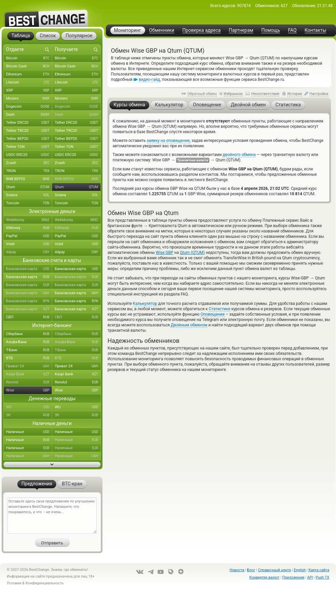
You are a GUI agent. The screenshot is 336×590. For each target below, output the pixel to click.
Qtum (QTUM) (192, 252)
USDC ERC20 (29, 155)
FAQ (292, 30)
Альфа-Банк (29, 342)
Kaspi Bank (29, 374)
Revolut (29, 382)
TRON (29, 171)
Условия (14, 583)
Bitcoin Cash (29, 66)
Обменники (161, 30)
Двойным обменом (189, 325)
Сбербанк (29, 334)
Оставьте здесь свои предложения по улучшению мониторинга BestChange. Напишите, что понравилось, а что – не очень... (52, 515)
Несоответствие (265, 94)
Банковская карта (29, 269)
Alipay (29, 252)
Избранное (233, 94)
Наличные (29, 432)
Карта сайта (318, 570)
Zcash (29, 163)
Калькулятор (145, 303)
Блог (251, 570)
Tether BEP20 (29, 139)
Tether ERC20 (29, 123)
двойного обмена (239, 154)
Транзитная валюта (192, 160)
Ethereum (29, 74)
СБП (29, 317)
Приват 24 (29, 366)
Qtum (29, 187)
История (294, 94)
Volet (29, 244)
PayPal (29, 236)
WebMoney (29, 220)
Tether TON (29, 147)
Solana (29, 195)
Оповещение (213, 314)
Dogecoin (29, 107)
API (310, 577)
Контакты (315, 30)
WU (29, 407)
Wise (29, 390)
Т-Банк (29, 350)
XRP (29, 91)
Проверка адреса (201, 30)
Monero (29, 99)
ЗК (29, 415)
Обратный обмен (202, 94)
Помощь (270, 30)
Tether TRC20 (29, 131)
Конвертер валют (264, 577)
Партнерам (241, 30)
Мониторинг (127, 30)
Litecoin (29, 82)
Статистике (219, 309)
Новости (236, 570)
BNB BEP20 (29, 179)
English (300, 570)
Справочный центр (274, 570)
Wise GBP (164, 252)
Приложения (293, 577)
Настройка (318, 94)
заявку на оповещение (168, 140)
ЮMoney (29, 228)
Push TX (322, 577)
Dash (29, 115)
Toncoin (29, 203)
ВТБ (29, 358)
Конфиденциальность (45, 583)
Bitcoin (29, 58)
